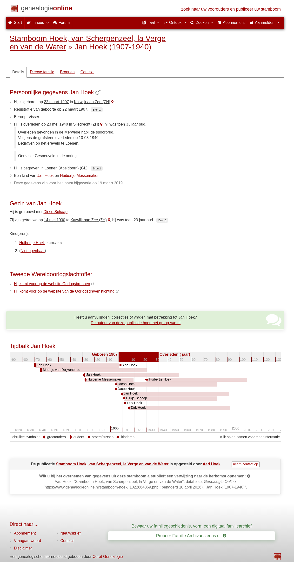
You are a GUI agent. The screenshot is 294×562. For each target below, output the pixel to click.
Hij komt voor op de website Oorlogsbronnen (52, 284)
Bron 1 (97, 109)
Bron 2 (97, 168)
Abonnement (25, 533)
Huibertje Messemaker (79, 176)
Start (15, 22)
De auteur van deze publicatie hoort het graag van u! (136, 323)
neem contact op (245, 464)
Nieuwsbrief (70, 533)
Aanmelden (264, 22)
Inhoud (37, 22)
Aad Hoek (211, 464)
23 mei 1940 (57, 124)
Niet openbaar (32, 251)
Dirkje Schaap (56, 212)
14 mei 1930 (54, 220)
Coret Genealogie (108, 557)
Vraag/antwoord (27, 541)
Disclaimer (23, 548)
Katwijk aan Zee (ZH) (92, 102)
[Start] (46, 9)
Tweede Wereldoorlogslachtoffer (51, 274)
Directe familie (42, 72)
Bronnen (67, 72)
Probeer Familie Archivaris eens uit (191, 535)
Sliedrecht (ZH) (86, 124)
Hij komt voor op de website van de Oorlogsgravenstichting (64, 291)
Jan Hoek (45, 176)
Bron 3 (162, 220)
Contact (67, 541)
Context (87, 72)
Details (18, 72)
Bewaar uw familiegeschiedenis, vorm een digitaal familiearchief (192, 526)
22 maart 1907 (56, 102)
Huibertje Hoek (32, 243)
